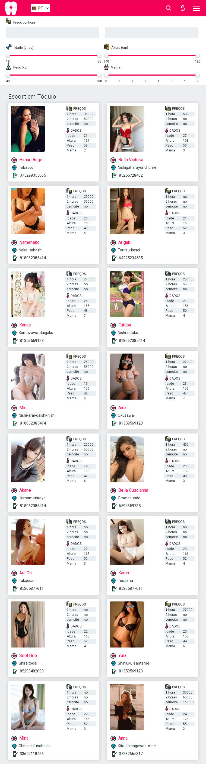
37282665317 (131, 753)
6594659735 (130, 505)
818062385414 (33, 257)
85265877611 (32, 588)
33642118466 (32, 753)
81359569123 (32, 340)
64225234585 (131, 257)
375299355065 (33, 175)
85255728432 (131, 175)
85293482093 (32, 671)
